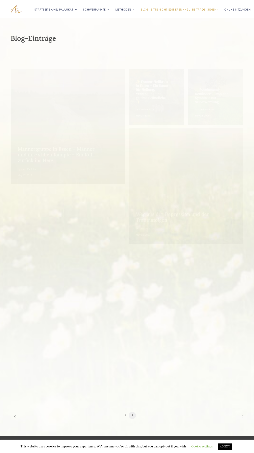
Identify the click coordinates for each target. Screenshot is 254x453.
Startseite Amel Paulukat (55, 10)
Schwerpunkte (96, 10)
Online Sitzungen (237, 10)
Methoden (124, 10)
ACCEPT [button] (225, 446)
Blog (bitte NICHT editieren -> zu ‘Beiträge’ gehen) (179, 10)
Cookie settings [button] (202, 446)
